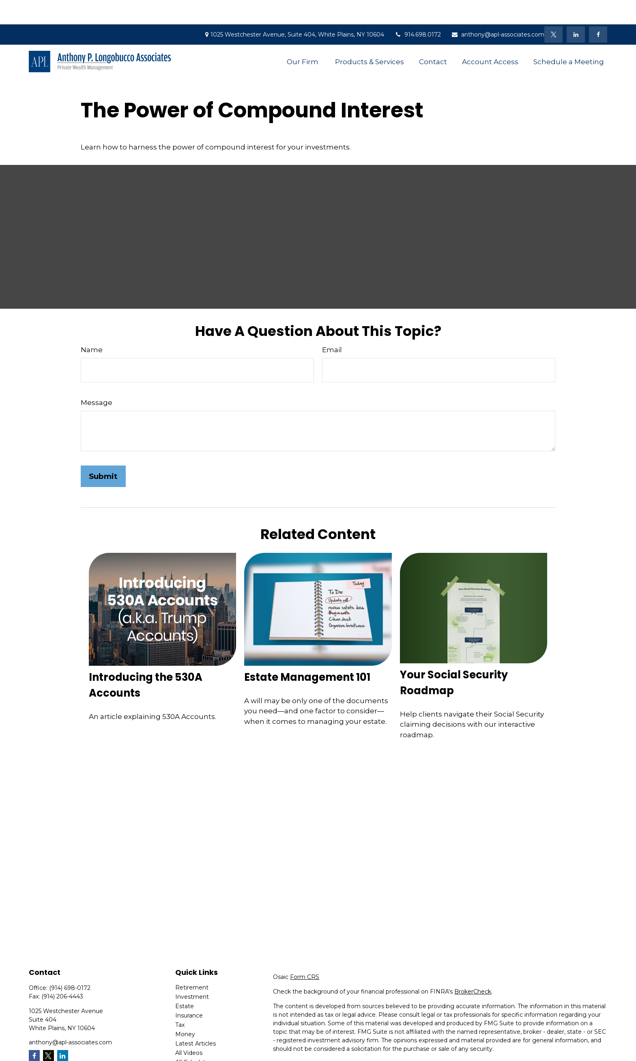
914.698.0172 (417, 10)
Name (92, 325)
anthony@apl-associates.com (497, 10)
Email (332, 325)
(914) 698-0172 (69, 963)
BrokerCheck (472, 967)
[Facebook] (598, 10)
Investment (192, 972)
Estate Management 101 (307, 652)
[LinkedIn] (576, 10)
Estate (184, 981)
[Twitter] (553, 10)
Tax (180, 1000)
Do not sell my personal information (548, 1047)
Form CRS (304, 952)
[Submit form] (103, 452)
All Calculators (194, 1038)
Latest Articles (195, 1019)
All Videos (188, 1028)
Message (96, 378)
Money (185, 1009)
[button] (303, 37)
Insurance (189, 991)
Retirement (191, 963)
